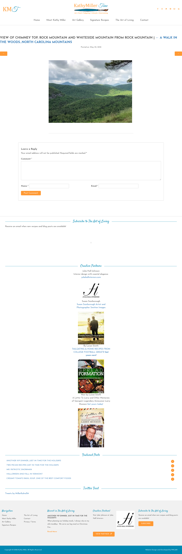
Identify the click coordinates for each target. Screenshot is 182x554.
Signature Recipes (99, 20)
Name (24, 186)
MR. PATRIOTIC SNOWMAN (19, 470)
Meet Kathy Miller (56, 20)
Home (37, 20)
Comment (26, 159)
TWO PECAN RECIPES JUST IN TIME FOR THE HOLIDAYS (33, 465)
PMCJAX (174, 550)
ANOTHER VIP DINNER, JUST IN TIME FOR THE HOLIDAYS (34, 461)
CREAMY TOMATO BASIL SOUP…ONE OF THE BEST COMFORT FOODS (39, 478)
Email (94, 186)
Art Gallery (78, 20)
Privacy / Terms (30, 522)
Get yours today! (95, 404)
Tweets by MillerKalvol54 (17, 493)
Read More (52, 531)
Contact (144, 20)
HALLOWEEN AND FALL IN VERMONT (25, 474)
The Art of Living (125, 20)
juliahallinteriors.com (91, 277)
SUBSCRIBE (146, 523)
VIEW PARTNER (104, 534)
